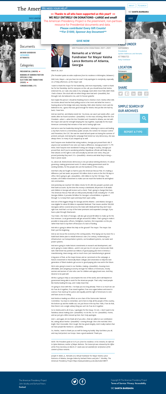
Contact (22, 387)
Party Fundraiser (124, 59)
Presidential (122, 51)
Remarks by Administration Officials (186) (32, 76)
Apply (144, 118)
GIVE (130, 18)
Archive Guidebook (28, 52)
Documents (36, 18)
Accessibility (140, 383)
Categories (24, 55)
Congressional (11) (28, 86)
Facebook (83, 382)
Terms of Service (118, 383)
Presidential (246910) (30, 71)
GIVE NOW (82, 41)
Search (142, 5)
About (131, 5)
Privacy (130, 383)
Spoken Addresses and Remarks (130, 53)
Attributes (24, 57)
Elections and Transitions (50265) (31, 81)
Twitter (75, 382)
